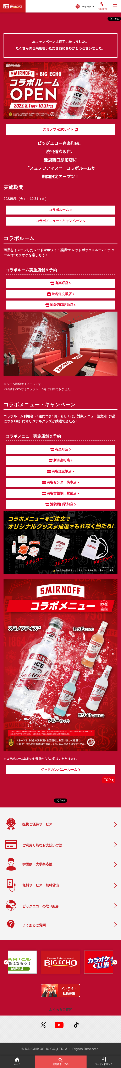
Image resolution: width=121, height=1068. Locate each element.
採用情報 (102, 6)
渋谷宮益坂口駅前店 (60, 493)
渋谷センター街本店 (60, 482)
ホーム (17, 1061)
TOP (109, 780)
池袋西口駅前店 (60, 305)
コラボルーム (60, 210)
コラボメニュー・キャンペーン (60, 221)
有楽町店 (60, 283)
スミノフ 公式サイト (60, 129)
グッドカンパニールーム (60, 770)
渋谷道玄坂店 (60, 294)
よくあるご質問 (60, 1009)
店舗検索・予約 (61, 1062)
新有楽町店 (61, 460)
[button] (6, 962)
